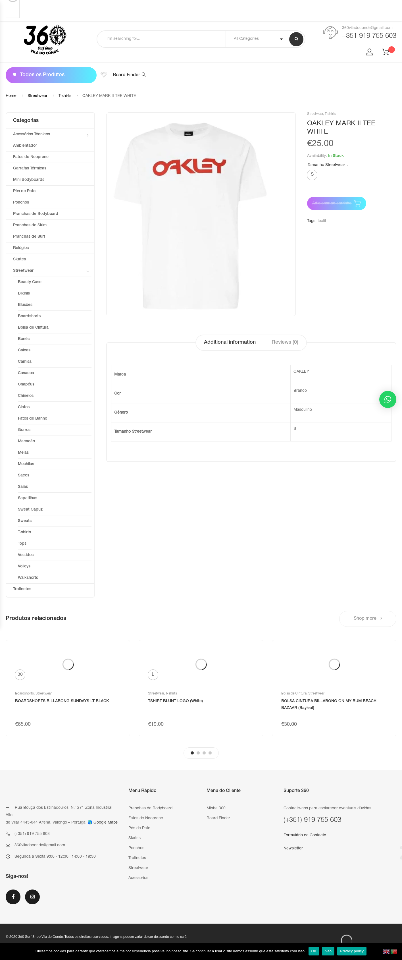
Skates (19, 260)
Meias (23, 453)
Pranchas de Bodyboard (35, 214)
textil (322, 221)
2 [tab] (198, 752)
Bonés (24, 339)
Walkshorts (28, 578)
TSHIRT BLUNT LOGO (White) (175, 701)
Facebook (13, 896)
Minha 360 (216, 808)
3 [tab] (204, 752)
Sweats (25, 521)
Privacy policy (352, 951)
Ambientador (25, 146)
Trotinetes (22, 589)
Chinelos (26, 396)
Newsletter (293, 849)
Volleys (24, 567)
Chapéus (26, 385)
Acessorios (138, 878)
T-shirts (65, 96)
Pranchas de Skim (30, 225)
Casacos (26, 373)
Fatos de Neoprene (31, 157)
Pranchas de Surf (29, 237)
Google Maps (105, 823)
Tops (22, 544)
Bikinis (24, 294)
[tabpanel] (68, 688)
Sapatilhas (27, 498)
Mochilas (26, 464)
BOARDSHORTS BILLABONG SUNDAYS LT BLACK (62, 701)
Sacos (23, 476)
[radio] (312, 175)
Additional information (230, 342)
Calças (24, 351)
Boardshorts (29, 316)
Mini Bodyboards (28, 180)
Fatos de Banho (32, 419)
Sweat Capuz (30, 510)
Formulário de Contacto (305, 835)
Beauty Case (29, 282)
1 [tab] (192, 752)
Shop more (368, 618)
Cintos (24, 407)
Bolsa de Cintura (33, 328)
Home (11, 96)
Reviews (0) (285, 342)
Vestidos (26, 555)
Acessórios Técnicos (31, 134)
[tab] (230, 342)
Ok (313, 951)
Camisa (25, 362)
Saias (23, 487)
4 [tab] (210, 752)
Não (328, 951)
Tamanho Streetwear (326, 165)
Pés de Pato (24, 191)
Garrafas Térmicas (29, 169)
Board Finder (129, 75)
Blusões (25, 305)
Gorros (24, 430)
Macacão (26, 441)
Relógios (21, 248)
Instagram (32, 896)
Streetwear (37, 96)
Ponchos (21, 203)
